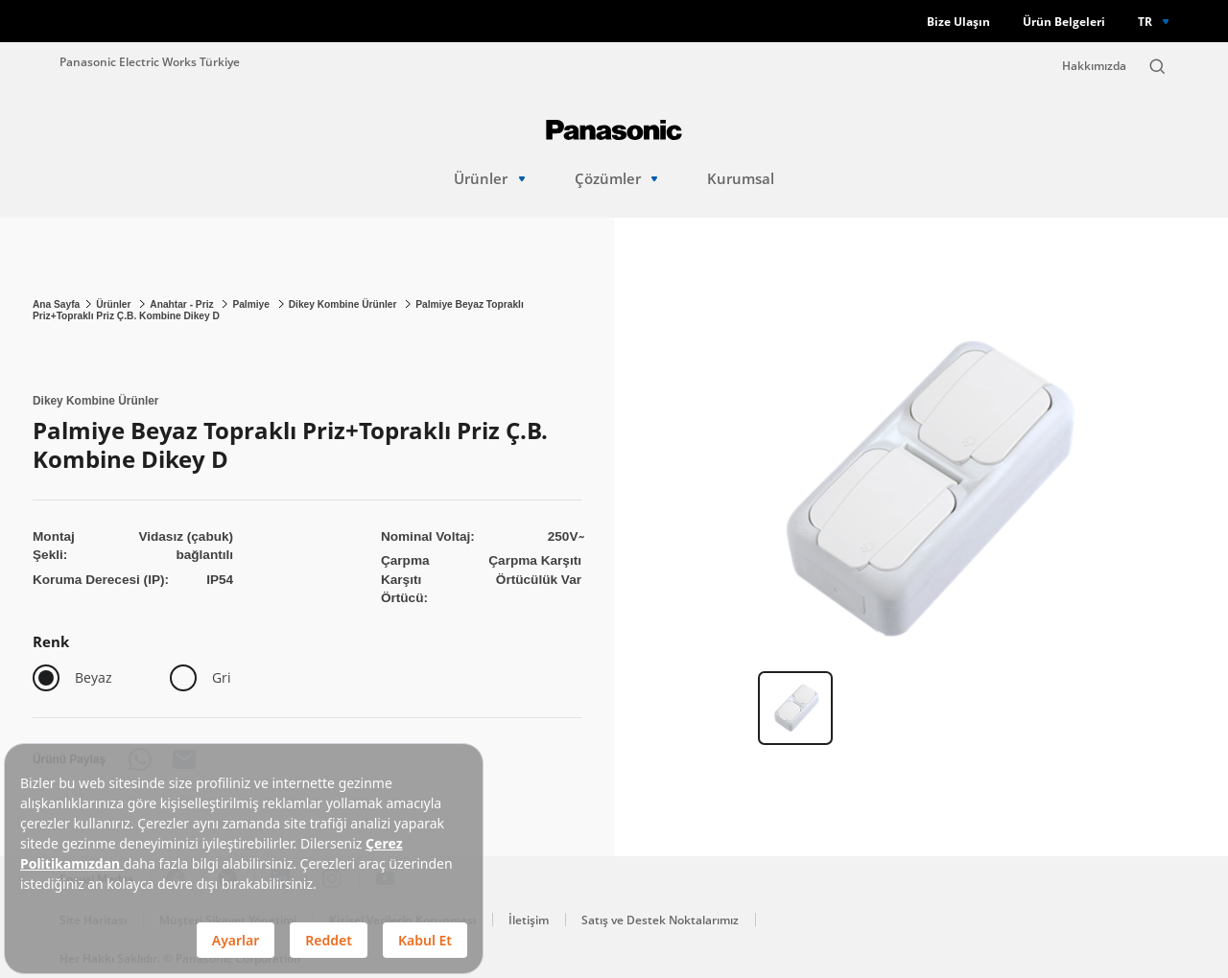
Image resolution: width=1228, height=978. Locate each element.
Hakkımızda (1094, 65)
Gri (221, 677)
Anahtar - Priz (183, 304)
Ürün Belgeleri (1064, 21)
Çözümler (616, 179)
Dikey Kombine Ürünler (344, 304)
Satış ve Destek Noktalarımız (660, 920)
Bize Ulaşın (958, 21)
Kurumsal (740, 179)
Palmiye (252, 304)
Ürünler (489, 179)
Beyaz (93, 677)
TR (1145, 21)
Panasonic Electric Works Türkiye (149, 61)
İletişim (528, 920)
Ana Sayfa (56, 304)
